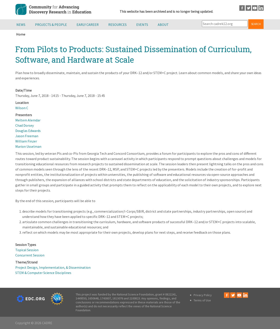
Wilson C (21, 108)
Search (256, 24)
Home (20, 34)
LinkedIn (261, 8)
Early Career (88, 24)
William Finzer (26, 141)
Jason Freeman (26, 136)
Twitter (248, 8)
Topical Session (26, 250)
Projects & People (51, 24)
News (20, 24)
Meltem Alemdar (27, 120)
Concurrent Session (29, 255)
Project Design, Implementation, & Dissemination (53, 267)
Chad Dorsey (24, 125)
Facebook (242, 8)
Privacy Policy (203, 295)
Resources (117, 24)
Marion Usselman (28, 146)
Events (142, 24)
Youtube (254, 8)
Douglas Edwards (28, 130)
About (163, 24)
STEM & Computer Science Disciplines (43, 272)
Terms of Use (202, 300)
